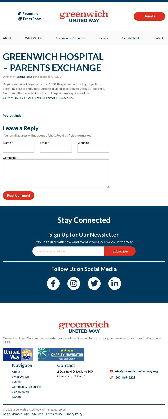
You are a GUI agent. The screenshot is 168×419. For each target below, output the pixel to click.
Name (8, 142)
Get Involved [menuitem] (130, 38)
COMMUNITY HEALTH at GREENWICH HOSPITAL (38, 98)
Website (83, 142)
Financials (28, 14)
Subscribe (120, 251)
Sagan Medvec (25, 76)
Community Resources (26, 386)
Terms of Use (55, 414)
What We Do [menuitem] (33, 38)
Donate (149, 16)
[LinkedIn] (114, 283)
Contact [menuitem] (158, 38)
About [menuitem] (7, 38)
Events (16, 381)
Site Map (38, 414)
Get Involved (20, 391)
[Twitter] (94, 283)
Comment (10, 157)
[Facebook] (53, 283)
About (16, 371)
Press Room (30, 19)
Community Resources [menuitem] (70, 38)
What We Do (20, 376)
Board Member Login (16, 414)
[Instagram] (73, 283)
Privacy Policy (73, 414)
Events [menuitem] (103, 38)
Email (44, 142)
